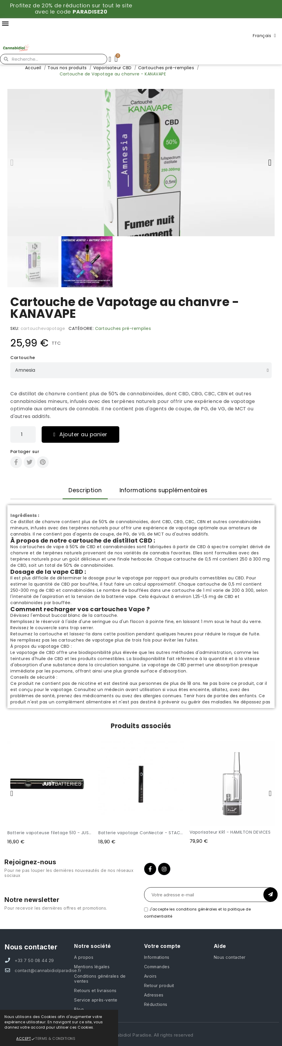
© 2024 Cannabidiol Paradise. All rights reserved (141, 1035)
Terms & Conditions (55, 1038)
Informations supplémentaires (164, 490)
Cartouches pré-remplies (123, 328)
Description (85, 490)
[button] (12, 162)
